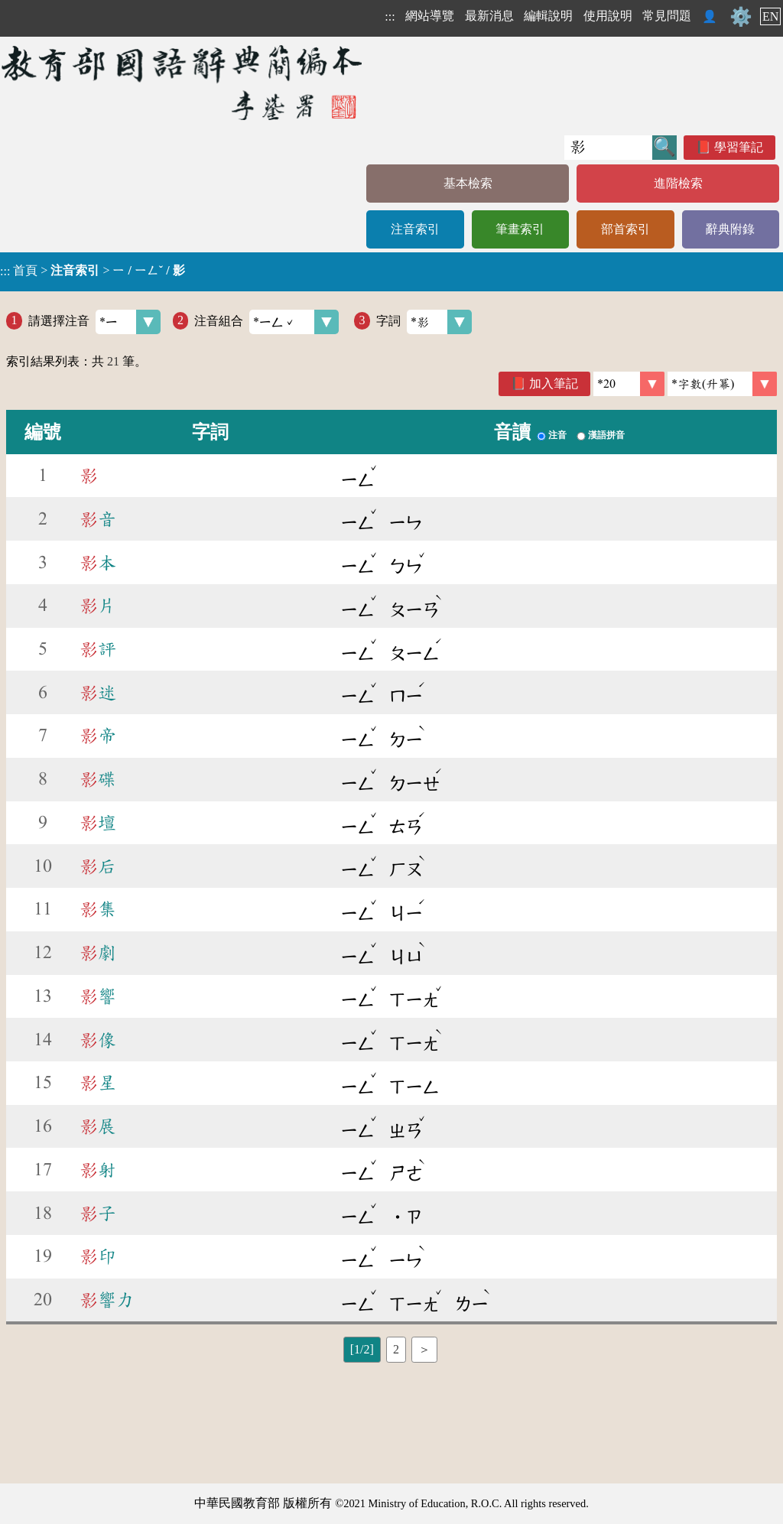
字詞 (424, 322)
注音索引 (415, 229)
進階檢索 (678, 183)
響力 (107, 1300)
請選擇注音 (94, 322)
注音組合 (266, 322)
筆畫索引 (519, 229)
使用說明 (607, 15)
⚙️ (740, 17)
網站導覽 (429, 15)
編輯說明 (548, 15)
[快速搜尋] (608, 147)
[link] (722, 384)
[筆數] (628, 384)
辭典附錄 (730, 229)
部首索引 (625, 229)
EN (770, 16)
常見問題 (666, 15)
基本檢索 (467, 183)
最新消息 (489, 15)
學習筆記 (738, 147)
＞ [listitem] (424, 1349)
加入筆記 (553, 383)
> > (92, 271)
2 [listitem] (396, 1349)
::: (390, 16)
